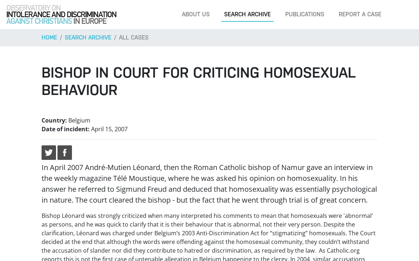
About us (196, 14)
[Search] (402, 14)
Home (49, 37)
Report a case (360, 14)
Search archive (247, 14)
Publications (304, 14)
